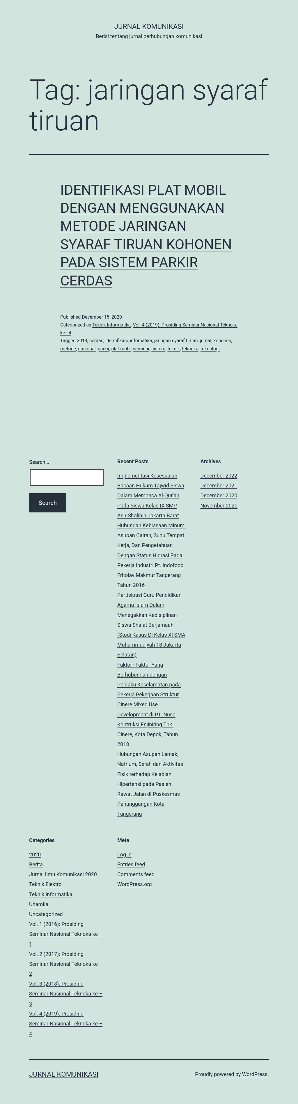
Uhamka (38, 904)
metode (68, 349)
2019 (82, 340)
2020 (35, 854)
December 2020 (219, 495)
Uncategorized (46, 914)
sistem (158, 349)
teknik (173, 349)
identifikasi (116, 340)
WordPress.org (134, 884)
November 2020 (219, 506)
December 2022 (219, 476)
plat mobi (121, 349)
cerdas (96, 340)
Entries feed (131, 864)
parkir (103, 349)
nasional (86, 349)
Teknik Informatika (111, 325)
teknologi (210, 349)
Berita (36, 864)
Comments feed (136, 874)
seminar (141, 349)
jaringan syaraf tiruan (176, 340)
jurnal (206, 340)
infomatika (141, 340)
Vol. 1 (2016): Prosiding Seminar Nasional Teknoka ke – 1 (65, 934)
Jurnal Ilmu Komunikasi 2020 (63, 874)
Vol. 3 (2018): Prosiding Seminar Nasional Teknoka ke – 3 (65, 994)
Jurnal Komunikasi (149, 26)
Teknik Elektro (45, 884)
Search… (39, 462)
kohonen (222, 340)
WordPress (254, 1074)
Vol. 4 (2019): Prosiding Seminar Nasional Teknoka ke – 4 (65, 1023)
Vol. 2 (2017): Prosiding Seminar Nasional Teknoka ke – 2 (65, 964)
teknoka (190, 349)
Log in (124, 854)
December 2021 (219, 485)
